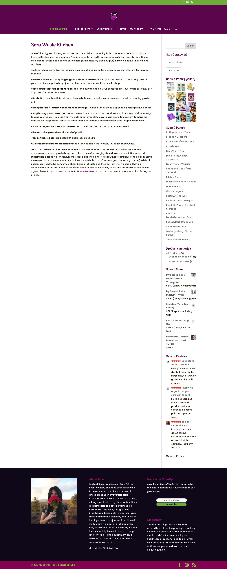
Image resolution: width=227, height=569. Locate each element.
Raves (122, 29)
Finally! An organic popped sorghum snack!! (182, 391)
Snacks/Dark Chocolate (179, 221)
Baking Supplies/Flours (178, 132)
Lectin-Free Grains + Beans (181, 181)
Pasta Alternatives (176, 195)
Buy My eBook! (105, 29)
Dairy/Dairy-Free (175, 151)
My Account (136, 29)
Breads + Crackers (176, 136)
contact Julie (67, 564)
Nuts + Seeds (173, 186)
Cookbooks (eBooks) (180, 256)
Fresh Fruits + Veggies (178, 164)
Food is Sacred (58, 29)
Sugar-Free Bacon (176, 226)
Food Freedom (82, 29)
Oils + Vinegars (174, 191)
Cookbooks (172, 146)
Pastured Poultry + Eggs (179, 200)
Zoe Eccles (113, 548)
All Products (173, 253)
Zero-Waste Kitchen (177, 239)
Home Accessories (178, 261)
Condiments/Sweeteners (180, 141)
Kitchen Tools (173, 177)
